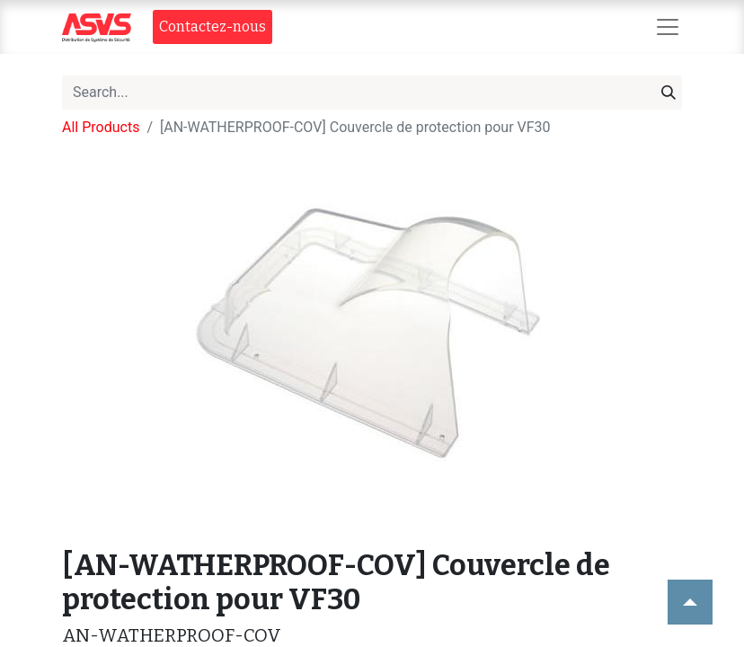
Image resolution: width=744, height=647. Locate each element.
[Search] (668, 92)
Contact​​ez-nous (212, 26)
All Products (100, 127)
